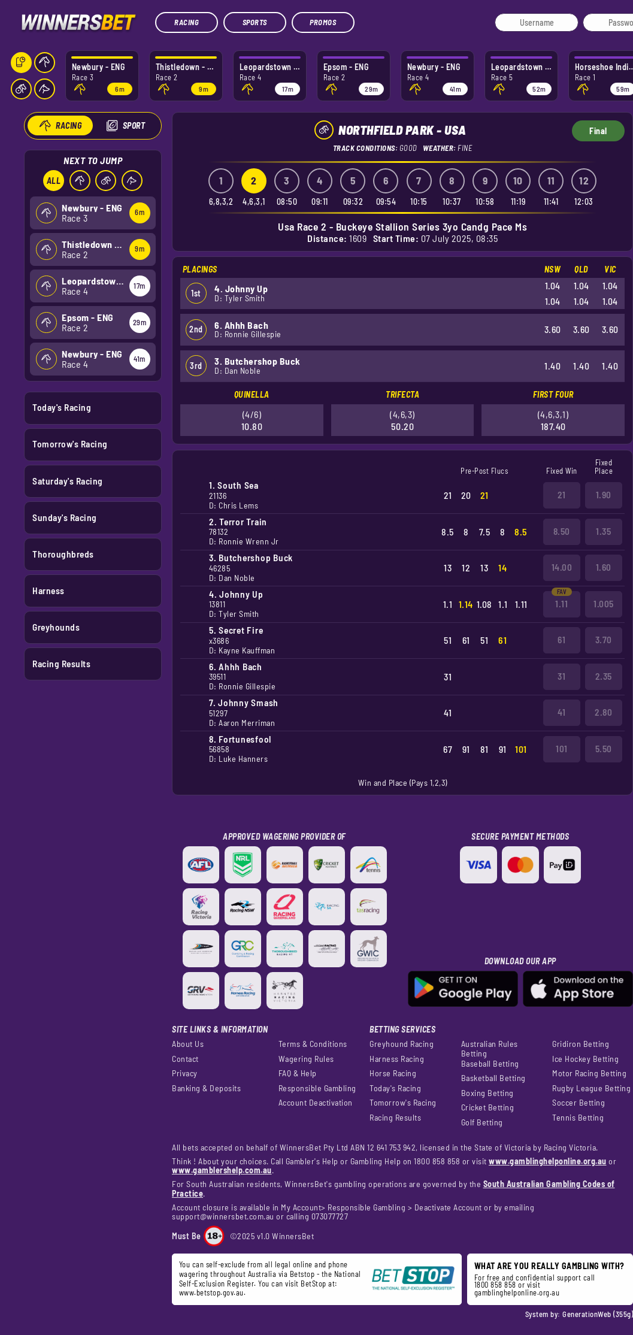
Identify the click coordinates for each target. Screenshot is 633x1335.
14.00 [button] (562, 567)
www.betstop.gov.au (211, 1292)
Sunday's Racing (64, 516)
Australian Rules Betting (489, 1048)
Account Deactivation (315, 1102)
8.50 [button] (561, 531)
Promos (323, 22)
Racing (186, 22)
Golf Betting (482, 1122)
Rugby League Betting (591, 1088)
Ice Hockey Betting (585, 1059)
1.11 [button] (561, 603)
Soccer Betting (578, 1102)
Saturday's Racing (67, 480)
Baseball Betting (490, 1063)
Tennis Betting (578, 1117)
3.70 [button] (603, 639)
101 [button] (562, 748)
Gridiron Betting (580, 1044)
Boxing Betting (487, 1093)
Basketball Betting (493, 1078)
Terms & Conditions (312, 1044)
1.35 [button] (603, 531)
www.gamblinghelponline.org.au (548, 1161)
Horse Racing (392, 1073)
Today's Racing (61, 407)
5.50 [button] (603, 748)
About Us (188, 1044)
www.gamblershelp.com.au (222, 1170)
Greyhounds (56, 627)
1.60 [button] (603, 567)
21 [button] (562, 494)
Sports (255, 22)
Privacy (185, 1073)
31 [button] (561, 676)
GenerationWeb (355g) (597, 1314)
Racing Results (61, 663)
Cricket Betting (487, 1107)
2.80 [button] (603, 712)
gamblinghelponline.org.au (517, 1292)
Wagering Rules (306, 1059)
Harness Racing (396, 1059)
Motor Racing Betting (589, 1073)
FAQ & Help (297, 1073)
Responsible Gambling (317, 1088)
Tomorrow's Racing (70, 443)
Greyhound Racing (401, 1044)
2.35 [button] (603, 676)
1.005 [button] (603, 603)
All (53, 180)
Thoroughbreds (63, 553)
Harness (48, 590)
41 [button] (561, 712)
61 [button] (561, 639)
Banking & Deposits (206, 1088)
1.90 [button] (603, 494)
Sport (133, 125)
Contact (185, 1059)
